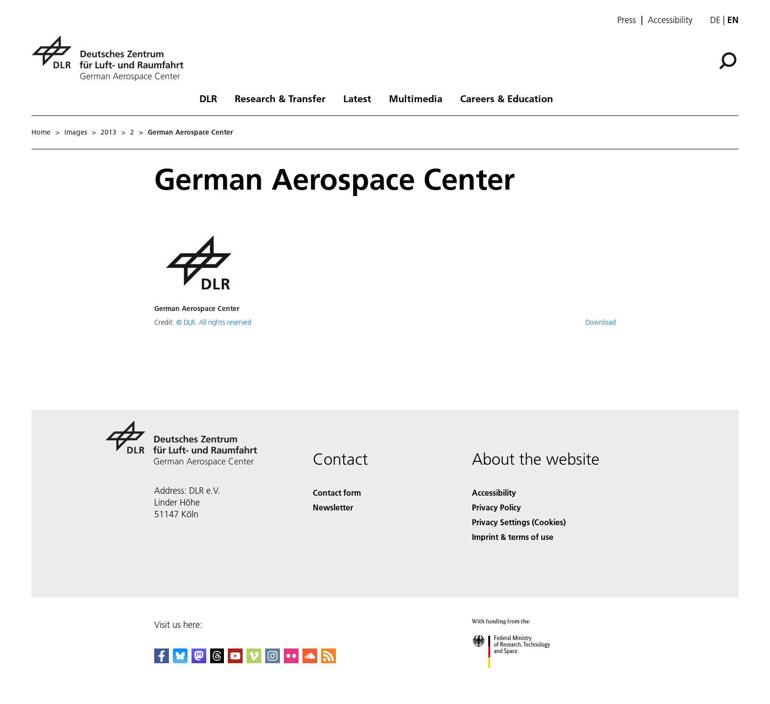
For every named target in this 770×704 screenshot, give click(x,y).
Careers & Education (506, 98)
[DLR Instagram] (272, 660)
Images (75, 132)
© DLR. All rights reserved (213, 322)
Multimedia (415, 98)
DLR (208, 98)
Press (626, 20)
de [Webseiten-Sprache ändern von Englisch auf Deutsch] (715, 20)
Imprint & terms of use (512, 537)
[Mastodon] (199, 660)
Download (600, 322)
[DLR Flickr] (291, 660)
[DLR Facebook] (161, 660)
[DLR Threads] (217, 660)
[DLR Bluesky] (180, 660)
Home (41, 132)
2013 (108, 132)
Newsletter (333, 507)
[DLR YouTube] (235, 660)
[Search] (728, 61)
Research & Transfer (280, 98)
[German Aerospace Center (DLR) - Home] (111, 58)
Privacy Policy (496, 507)
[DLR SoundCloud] (309, 660)
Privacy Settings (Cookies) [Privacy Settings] (519, 522)
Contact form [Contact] (337, 492)
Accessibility (670, 20)
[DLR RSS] (328, 660)
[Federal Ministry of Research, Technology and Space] (520, 676)
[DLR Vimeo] (254, 660)
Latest (357, 98)
